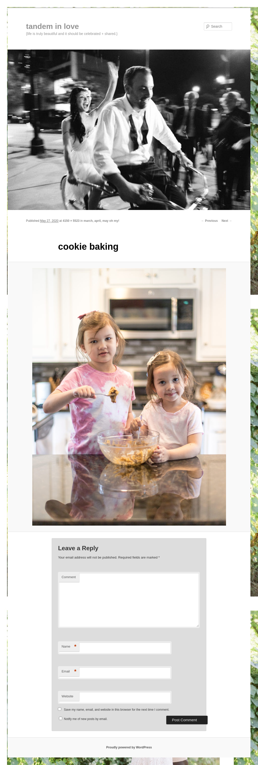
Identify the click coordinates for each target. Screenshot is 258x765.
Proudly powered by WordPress (129, 747)
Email (68, 671)
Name (68, 646)
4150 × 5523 (71, 221)
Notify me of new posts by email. (86, 719)
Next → (226, 221)
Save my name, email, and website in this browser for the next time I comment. (116, 709)
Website (67, 696)
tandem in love (52, 26)
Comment (68, 577)
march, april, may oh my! (101, 221)
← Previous (209, 221)
